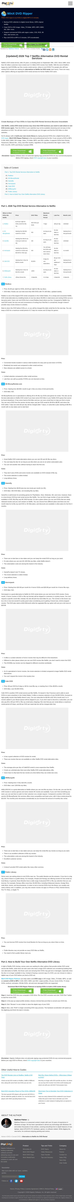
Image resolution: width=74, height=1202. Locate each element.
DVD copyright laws (40, 158)
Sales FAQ (62, 1157)
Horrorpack (11, 183)
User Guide (63, 1163)
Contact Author (37, 48)
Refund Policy (49, 1189)
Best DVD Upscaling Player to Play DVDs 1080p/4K (18, 1091)
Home (2, 44)
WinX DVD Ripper (19, 13)
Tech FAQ (62, 1160)
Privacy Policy (19, 1189)
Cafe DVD (11, 186)
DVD (7, 44)
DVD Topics (45, 1149)
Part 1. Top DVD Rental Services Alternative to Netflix (22, 172)
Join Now (22, 1176)
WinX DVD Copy (28, 1155)
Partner (61, 1152)
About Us (62, 1149)
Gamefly (11, 181)
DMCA (41, 1189)
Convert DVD (15, 44)
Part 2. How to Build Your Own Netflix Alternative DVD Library (25, 194)
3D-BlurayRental (13, 178)
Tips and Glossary (47, 1157)
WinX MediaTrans (28, 1157)
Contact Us (63, 1155)
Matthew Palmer (13, 48)
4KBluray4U (12, 189)
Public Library (12, 191)
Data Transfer (45, 1155)
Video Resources (46, 1152)
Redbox (10, 175)
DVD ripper (5, 138)
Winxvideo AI (27, 1149)
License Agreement (32, 1189)
